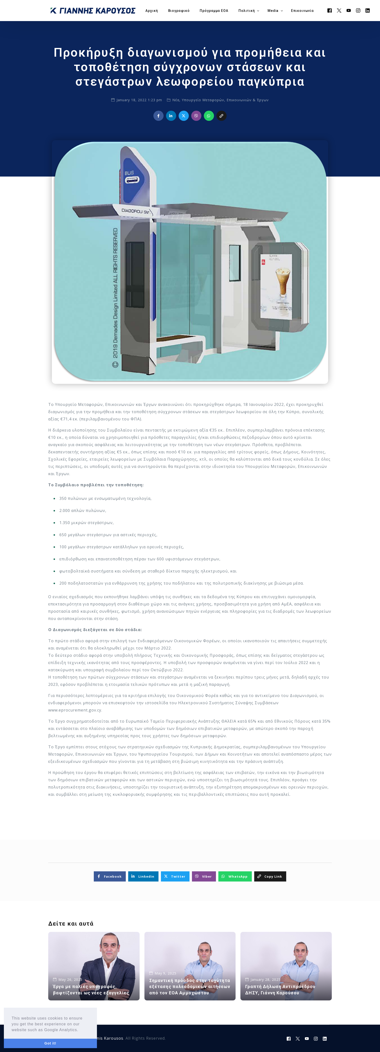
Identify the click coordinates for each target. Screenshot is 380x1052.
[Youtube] (349, 10)
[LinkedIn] (367, 10)
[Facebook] (329, 10)
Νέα (175, 100)
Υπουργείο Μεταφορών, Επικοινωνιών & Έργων (225, 100)
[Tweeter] (339, 10)
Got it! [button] (50, 1043)
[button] (80, 1030)
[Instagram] (358, 10)
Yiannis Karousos (105, 1038)
